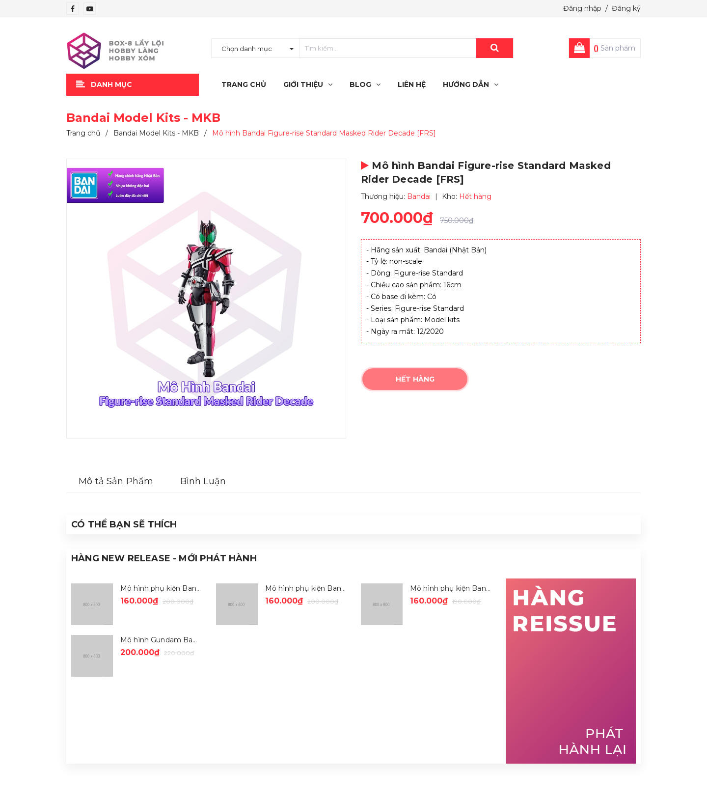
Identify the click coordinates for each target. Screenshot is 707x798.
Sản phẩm (614, 48)
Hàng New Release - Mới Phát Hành (164, 558)
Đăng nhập (582, 8)
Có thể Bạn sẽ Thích (124, 524)
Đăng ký (626, 8)
